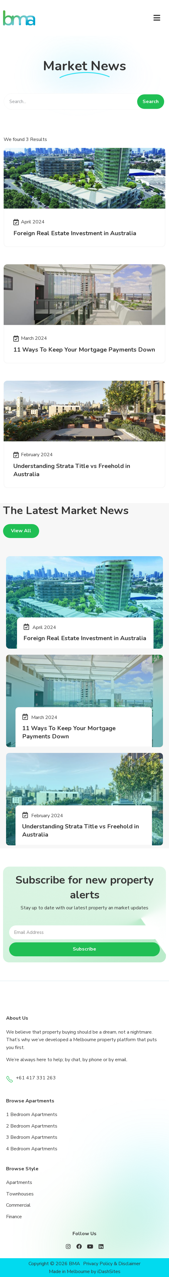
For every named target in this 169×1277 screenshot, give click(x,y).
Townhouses (20, 1194)
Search (151, 101)
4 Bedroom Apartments (31, 1148)
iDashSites (108, 1271)
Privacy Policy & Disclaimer (111, 1263)
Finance (14, 1216)
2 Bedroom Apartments (31, 1126)
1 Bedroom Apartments (31, 1114)
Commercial (18, 1205)
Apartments (19, 1182)
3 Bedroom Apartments (31, 1137)
